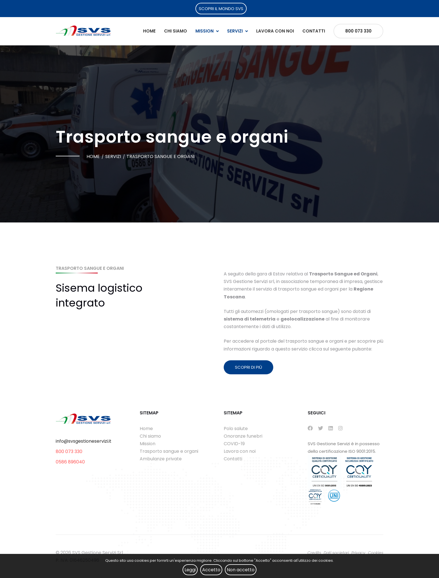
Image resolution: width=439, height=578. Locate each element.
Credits (314, 553)
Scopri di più (248, 367)
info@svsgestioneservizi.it (83, 441)
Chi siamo (175, 31)
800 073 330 (358, 31)
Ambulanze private (161, 459)
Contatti (313, 31)
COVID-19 (234, 443)
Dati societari (336, 553)
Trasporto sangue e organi (169, 451)
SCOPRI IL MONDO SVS (221, 8)
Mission (204, 31)
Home (149, 31)
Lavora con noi (275, 31)
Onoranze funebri (243, 436)
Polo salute (236, 428)
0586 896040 (70, 462)
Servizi (235, 31)
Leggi (190, 570)
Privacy (358, 553)
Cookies (375, 553)
